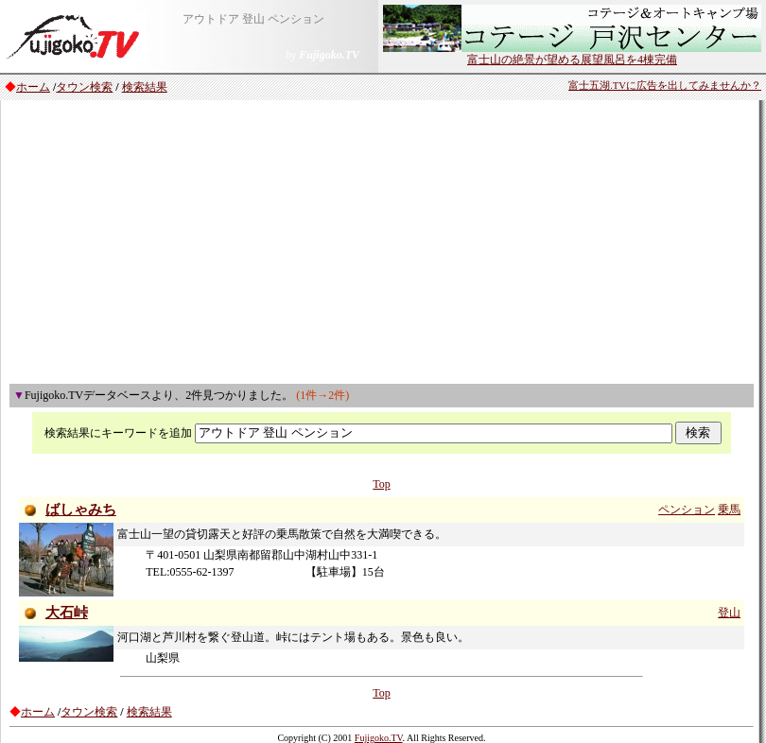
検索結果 (144, 87)
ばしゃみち (80, 509)
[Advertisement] (381, 242)
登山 (729, 612)
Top (382, 484)
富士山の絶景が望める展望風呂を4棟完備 (572, 54)
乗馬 (729, 509)
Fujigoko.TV (379, 738)
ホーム (33, 87)
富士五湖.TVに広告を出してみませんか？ (664, 85)
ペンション (686, 509)
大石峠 (66, 612)
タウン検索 (84, 87)
